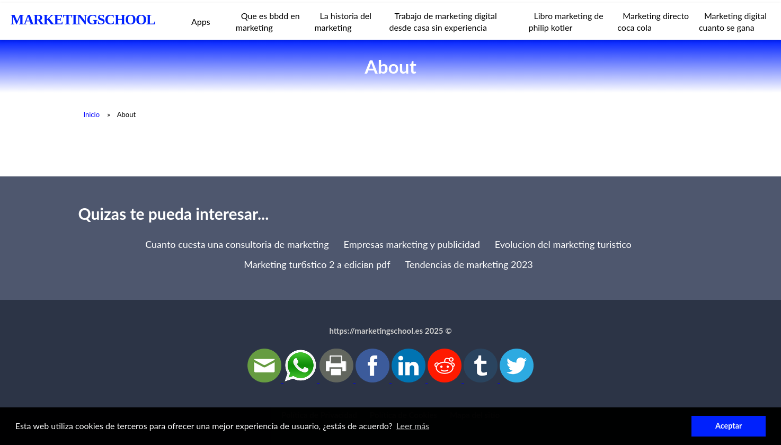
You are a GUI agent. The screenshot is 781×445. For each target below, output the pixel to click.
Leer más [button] (412, 426)
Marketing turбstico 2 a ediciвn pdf (317, 264)
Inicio (91, 114)
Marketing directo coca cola (653, 21)
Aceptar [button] (728, 425)
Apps (200, 21)
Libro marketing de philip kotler (565, 21)
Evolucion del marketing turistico (563, 244)
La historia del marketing (342, 21)
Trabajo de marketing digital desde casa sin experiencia (442, 21)
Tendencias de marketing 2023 (469, 264)
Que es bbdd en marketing (268, 21)
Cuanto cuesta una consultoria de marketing (237, 244)
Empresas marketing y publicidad (412, 244)
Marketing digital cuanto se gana (733, 21)
